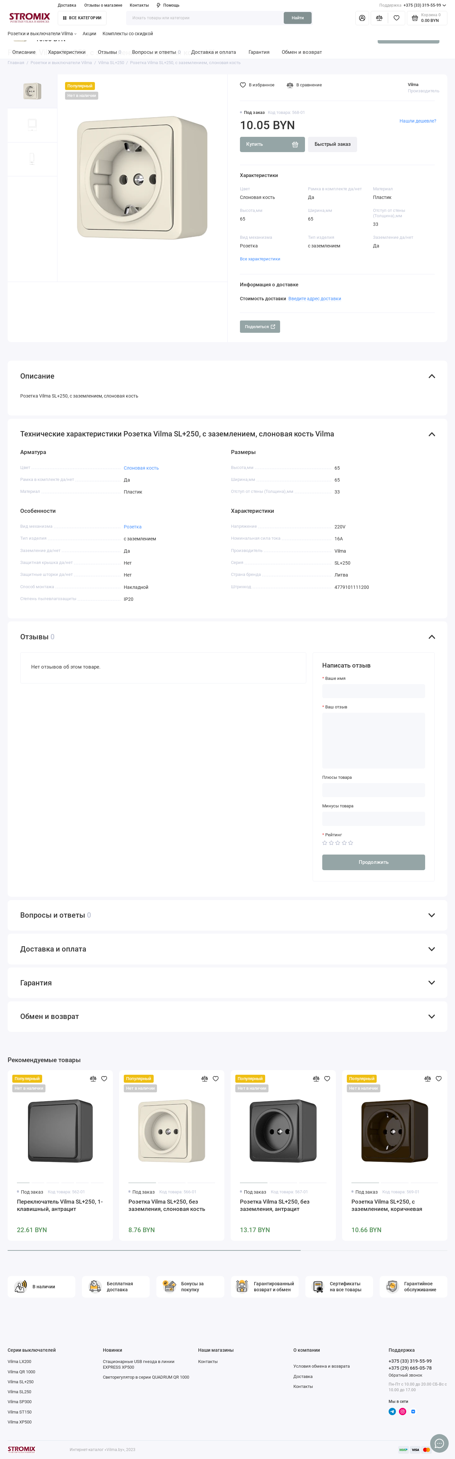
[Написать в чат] (439, 1443)
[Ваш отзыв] (373, 741)
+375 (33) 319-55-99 (412, 5)
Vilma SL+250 (21, 1381)
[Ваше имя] (373, 691)
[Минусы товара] (373, 819)
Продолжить (374, 862)
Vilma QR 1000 (21, 1371)
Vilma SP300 (20, 1401)
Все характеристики (260, 258)
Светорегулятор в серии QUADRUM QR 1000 (146, 1377)
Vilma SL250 (19, 1391)
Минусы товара (337, 805)
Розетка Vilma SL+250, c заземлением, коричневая (386, 1205)
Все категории (82, 18)
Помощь (168, 5)
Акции (89, 33)
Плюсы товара (337, 777)
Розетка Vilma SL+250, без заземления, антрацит (275, 1205)
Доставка (67, 5)
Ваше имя (335, 678)
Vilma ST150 (20, 1412)
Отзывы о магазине (103, 5)
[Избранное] (396, 18)
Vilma (413, 84)
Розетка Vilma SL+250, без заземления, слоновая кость (166, 1205)
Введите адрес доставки (314, 298)
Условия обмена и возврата (321, 1366)
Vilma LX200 (19, 1361)
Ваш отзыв (336, 706)
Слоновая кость (141, 468)
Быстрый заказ (333, 144)
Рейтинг (333, 834)
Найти (298, 17)
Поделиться (260, 326)
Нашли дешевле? (418, 121)
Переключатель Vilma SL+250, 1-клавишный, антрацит (60, 1205)
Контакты (139, 5)
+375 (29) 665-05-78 (410, 1368)
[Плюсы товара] (373, 790)
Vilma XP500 (20, 1421)
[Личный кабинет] (362, 18)
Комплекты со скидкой (128, 33)
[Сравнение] (379, 18)
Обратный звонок (405, 1375)
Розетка (133, 526)
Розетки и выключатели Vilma (42, 33)
